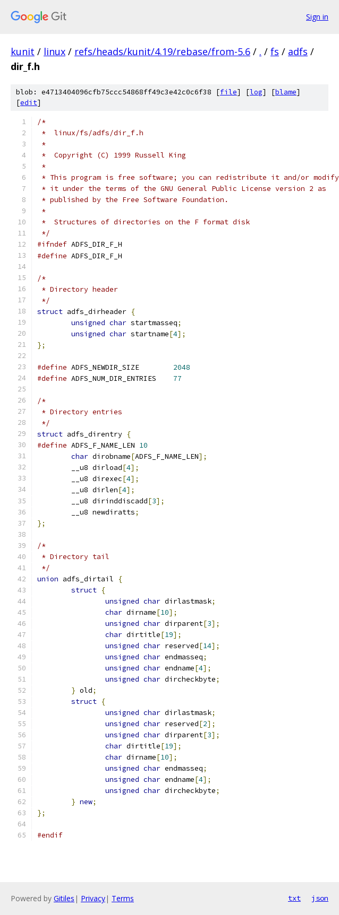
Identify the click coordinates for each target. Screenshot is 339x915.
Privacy (93, 898)
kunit (23, 51)
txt (294, 898)
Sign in (317, 17)
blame (285, 92)
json (319, 898)
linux (54, 51)
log (256, 92)
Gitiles (64, 898)
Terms (123, 898)
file (228, 92)
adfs (298, 51)
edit (28, 102)
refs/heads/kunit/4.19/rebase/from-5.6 (162, 51)
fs (274, 51)
